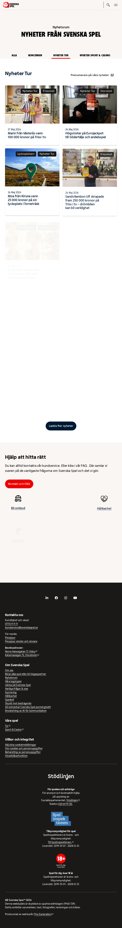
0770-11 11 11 (11, 623)
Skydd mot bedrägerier (18, 703)
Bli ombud (18, 509)
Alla (14, 55)
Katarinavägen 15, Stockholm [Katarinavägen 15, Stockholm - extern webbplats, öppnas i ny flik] (21, 655)
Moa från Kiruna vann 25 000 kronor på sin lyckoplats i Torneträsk (23, 201)
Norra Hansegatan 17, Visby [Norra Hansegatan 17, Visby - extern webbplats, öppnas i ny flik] (20, 651)
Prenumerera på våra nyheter (92, 75)
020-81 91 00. (65, 804)
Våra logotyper (13, 681)
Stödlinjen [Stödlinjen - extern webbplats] (72, 800)
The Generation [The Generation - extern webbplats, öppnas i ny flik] (42, 914)
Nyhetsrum (11, 677)
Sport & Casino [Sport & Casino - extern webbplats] (13, 729)
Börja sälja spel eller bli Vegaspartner (25, 674)
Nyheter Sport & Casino (95, 55)
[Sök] (108, 5)
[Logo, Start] (11, 5)
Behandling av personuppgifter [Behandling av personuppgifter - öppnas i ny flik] (23, 752)
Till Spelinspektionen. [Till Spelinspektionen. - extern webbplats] (60, 842)
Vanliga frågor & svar (16, 688)
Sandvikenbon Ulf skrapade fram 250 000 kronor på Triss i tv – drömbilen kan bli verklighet (84, 205)
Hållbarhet (104, 511)
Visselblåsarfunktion (16, 755)
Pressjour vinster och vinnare (21, 641)
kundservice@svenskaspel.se (21, 627)
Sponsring (11, 692)
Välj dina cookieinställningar (20, 744)
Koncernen (35, 55)
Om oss (9, 670)
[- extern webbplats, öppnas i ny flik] (47, 598)
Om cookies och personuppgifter (24, 748)
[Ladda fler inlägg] (61, 426)
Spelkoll (9, 699)
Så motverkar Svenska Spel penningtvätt (28, 707)
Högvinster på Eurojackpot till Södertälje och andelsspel (85, 135)
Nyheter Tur (60, 55)
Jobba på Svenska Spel (18, 685)
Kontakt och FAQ (19, 483)
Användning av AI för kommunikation (26, 710)
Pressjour (10, 637)
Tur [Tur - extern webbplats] (7, 725)
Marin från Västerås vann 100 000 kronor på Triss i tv (27, 135)
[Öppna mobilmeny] (116, 5)
